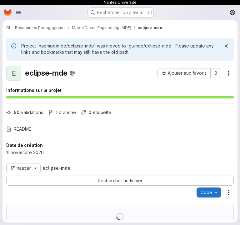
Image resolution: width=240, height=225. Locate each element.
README (18, 129)
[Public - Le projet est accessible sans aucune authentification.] (72, 73)
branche (62, 112)
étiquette (96, 112)
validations (24, 112)
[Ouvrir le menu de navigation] (18, 13)
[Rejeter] (226, 46)
